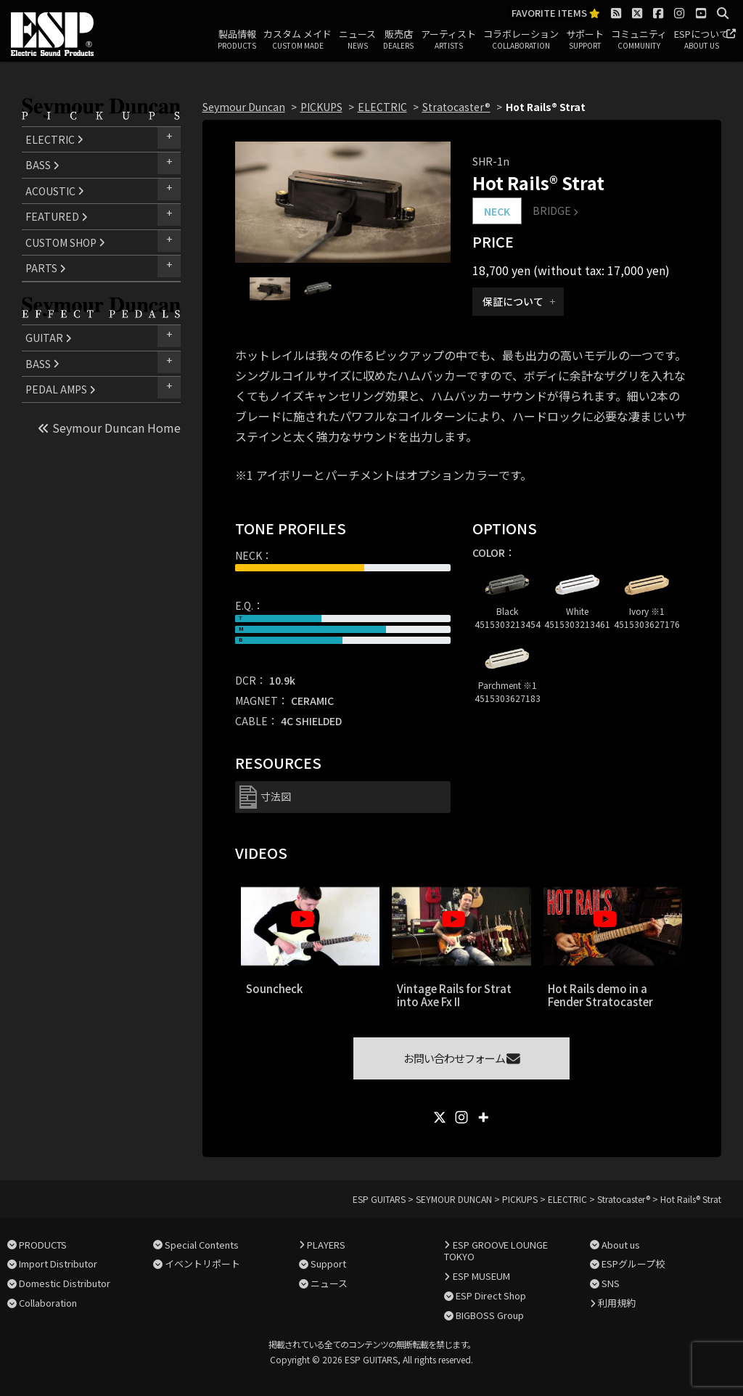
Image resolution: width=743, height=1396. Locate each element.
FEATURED (56, 216)
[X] (439, 1117)
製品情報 (237, 40)
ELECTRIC (54, 139)
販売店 (398, 40)
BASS (42, 165)
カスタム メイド (297, 40)
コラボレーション (521, 40)
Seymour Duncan (243, 106)
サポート (585, 40)
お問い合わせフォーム (461, 1058)
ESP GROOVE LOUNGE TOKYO (495, 1251)
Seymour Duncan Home (109, 427)
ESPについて (701, 40)
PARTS (45, 268)
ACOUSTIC (54, 191)
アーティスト (448, 40)
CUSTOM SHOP (65, 242)
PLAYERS (326, 1245)
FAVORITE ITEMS (556, 13)
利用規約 (617, 1303)
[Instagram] (461, 1117)
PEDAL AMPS (60, 389)
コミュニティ (639, 40)
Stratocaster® (456, 106)
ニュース (357, 40)
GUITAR (48, 337)
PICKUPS (321, 106)
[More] (483, 1117)
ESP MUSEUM (481, 1276)
